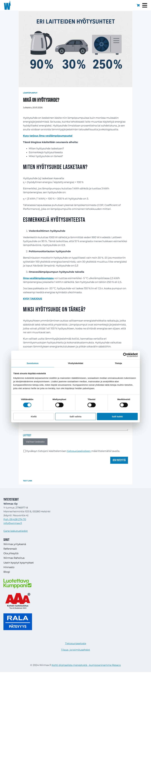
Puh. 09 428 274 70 (14, 519)
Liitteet (27, 435)
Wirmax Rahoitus (13, 557)
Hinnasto (8, 567)
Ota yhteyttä (119, 460)
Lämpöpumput (30, 93)
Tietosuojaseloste (75, 643)
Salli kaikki (117, 416)
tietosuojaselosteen (79, 451)
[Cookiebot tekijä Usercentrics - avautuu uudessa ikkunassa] (125, 355)
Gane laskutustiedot (15, 531)
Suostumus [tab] (33, 363)
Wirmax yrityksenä (14, 544)
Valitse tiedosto (35, 441)
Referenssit (10, 548)
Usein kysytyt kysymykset (18, 562)
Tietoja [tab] (118, 363)
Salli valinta (76, 416)
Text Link (27, 481)
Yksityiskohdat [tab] (75, 363)
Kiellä (33, 416)
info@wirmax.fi (12, 523)
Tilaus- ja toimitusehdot (75, 649)
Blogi (6, 571)
